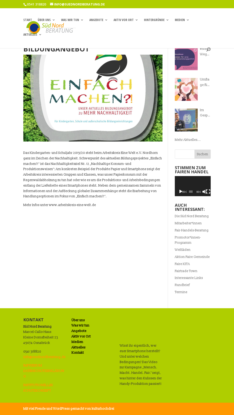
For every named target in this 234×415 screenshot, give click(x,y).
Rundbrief (182, 285)
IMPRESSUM (32, 365)
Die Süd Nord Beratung (192, 216)
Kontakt (78, 353)
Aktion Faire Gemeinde (192, 257)
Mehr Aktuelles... (188, 140)
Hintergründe (154, 20)
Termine (181, 292)
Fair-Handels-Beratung (192, 230)
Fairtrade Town (186, 271)
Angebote (96, 20)
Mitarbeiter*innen (188, 223)
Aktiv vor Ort (124, 20)
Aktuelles (30, 35)
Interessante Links (189, 278)
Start (27, 20)
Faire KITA (182, 264)
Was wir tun (70, 20)
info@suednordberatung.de (44, 357)
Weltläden (183, 250)
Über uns (44, 20)
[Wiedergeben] (180, 191)
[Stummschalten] (204, 191)
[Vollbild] (208, 191)
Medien (180, 20)
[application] (192, 186)
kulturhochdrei (103, 409)
